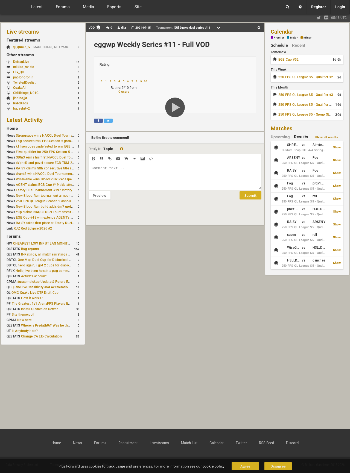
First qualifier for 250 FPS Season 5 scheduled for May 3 (59, 152)
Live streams (23, 31)
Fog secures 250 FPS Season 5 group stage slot (52, 141)
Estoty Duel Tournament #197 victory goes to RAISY (55, 190)
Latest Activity (25, 120)
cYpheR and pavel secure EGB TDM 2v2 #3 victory (54, 163)
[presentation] (130, 216)
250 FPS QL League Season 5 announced (47, 201)
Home (12, 128)
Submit (250, 199)
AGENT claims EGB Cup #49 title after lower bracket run (58, 185)
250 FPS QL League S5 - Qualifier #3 (305, 95)
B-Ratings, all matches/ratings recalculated (53, 254)
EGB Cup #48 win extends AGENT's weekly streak (53, 217)
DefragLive (21, 62)
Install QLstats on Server (39, 309)
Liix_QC (18, 72)
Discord (292, 442)
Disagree (277, 466)
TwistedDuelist (24, 82)
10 (145, 81)
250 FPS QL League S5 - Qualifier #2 (305, 77)
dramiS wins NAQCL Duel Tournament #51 (48, 174)
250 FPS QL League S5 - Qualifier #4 (305, 105)
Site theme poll (23, 314)
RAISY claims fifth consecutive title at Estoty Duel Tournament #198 (67, 168)
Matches (282, 128)
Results (301, 136)
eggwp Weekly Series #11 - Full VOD (152, 44)
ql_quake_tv (22, 47)
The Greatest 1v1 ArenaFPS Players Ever (42, 303)
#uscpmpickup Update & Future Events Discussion (55, 282)
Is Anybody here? (25, 331)
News (77, 442)
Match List (189, 442)
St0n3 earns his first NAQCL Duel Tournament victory (56, 157)
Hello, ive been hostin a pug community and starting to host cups (65, 271)
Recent (298, 45)
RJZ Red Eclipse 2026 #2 (33, 228)
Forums (14, 236)
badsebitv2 (21, 108)
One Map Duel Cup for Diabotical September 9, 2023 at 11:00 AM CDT (71, 260)
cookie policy (213, 466)
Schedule (279, 45)
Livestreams (159, 442)
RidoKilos (20, 103)
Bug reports (30, 249)
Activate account (33, 276)
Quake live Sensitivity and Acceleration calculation (49, 287)
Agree (245, 466)
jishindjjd (20, 98)
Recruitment (128, 442)
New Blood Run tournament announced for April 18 (55, 196)
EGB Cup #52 (288, 59)
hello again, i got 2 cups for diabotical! (47, 265)
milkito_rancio (23, 67)
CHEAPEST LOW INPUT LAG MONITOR (42, 243)
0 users (123, 91)
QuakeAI (19, 88)
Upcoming (280, 136)
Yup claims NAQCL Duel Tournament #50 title (50, 212)
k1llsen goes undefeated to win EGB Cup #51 (50, 146)
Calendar (282, 31)
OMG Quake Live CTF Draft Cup (35, 293)
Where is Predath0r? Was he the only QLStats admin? (61, 325)
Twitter (241, 442)
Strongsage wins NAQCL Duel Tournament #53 (51, 135)
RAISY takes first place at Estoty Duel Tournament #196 (58, 223)
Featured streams (23, 40)
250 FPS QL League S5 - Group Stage (306, 114)
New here (24, 320)
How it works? (32, 298)
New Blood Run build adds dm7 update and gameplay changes (63, 206)
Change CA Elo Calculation (41, 336)
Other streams (20, 54)
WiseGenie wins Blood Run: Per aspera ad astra (52, 179)
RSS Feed (266, 442)
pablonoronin (23, 77)
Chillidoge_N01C (26, 93)
